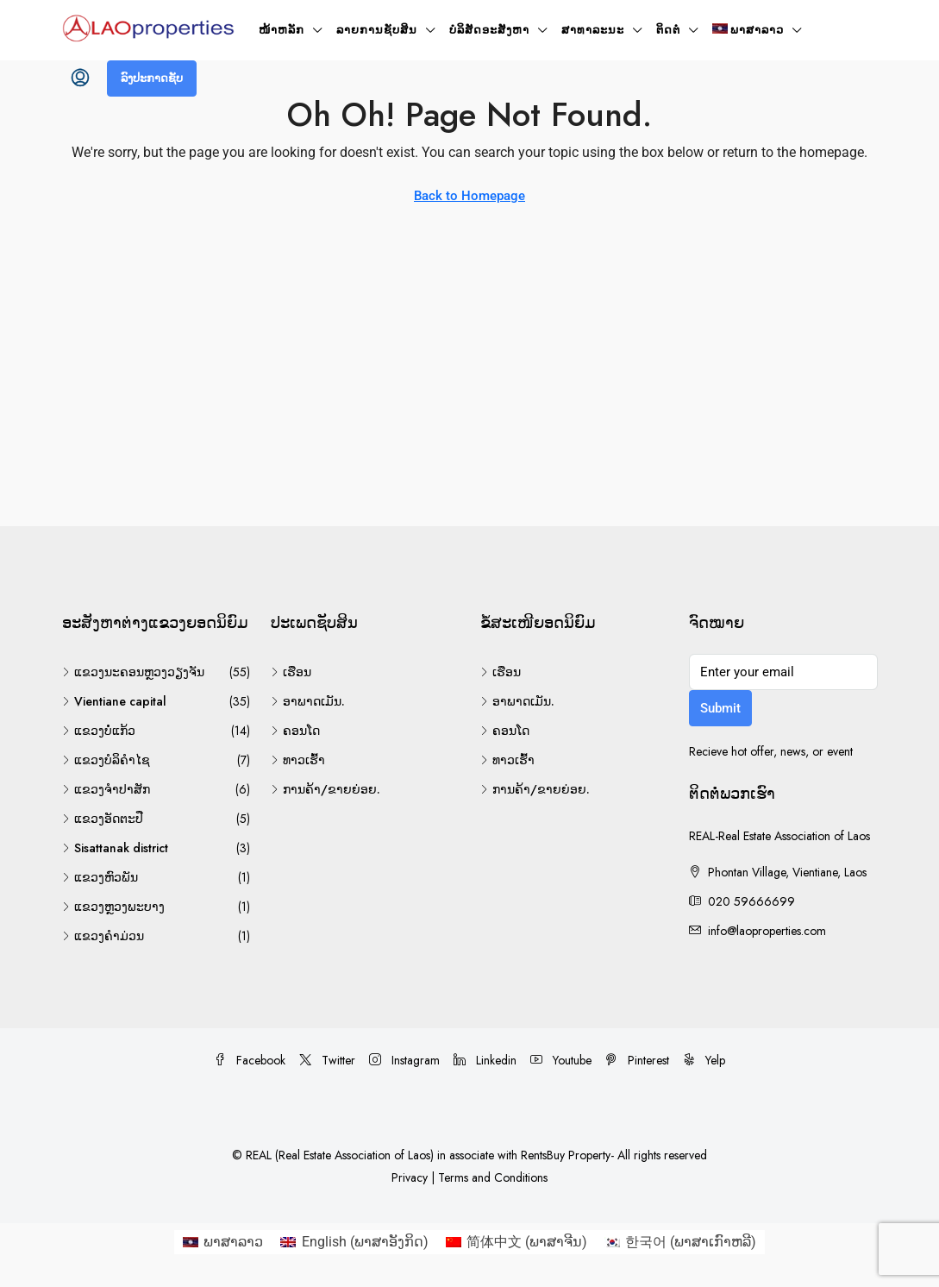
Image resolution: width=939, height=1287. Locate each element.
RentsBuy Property (565, 1155)
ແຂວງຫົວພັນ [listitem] (100, 877)
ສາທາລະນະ (592, 30)
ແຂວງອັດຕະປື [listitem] (102, 818)
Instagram (404, 1060)
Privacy (409, 1177)
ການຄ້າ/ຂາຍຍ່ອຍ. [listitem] (325, 789)
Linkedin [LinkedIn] (485, 1060)
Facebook (249, 1060)
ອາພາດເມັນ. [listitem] (308, 701)
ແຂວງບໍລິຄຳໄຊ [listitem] (106, 760)
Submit (720, 708)
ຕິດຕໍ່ (668, 30)
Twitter (327, 1060)
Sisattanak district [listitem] (115, 848)
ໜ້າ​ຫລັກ (281, 30)
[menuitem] (80, 78)
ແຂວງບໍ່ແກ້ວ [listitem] (98, 730)
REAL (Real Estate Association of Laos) (341, 1155)
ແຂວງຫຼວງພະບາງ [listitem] (113, 906)
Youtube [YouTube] (561, 1060)
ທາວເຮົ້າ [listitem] (298, 760)
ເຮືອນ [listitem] (291, 672)
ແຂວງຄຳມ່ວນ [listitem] (103, 936)
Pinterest (637, 1060)
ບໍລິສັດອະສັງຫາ (489, 30)
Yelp (704, 1060)
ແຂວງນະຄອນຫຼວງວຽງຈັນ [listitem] (133, 672)
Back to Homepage (469, 196)
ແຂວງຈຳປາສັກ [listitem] (106, 789)
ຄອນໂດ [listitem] (295, 730)
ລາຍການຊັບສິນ (376, 30)
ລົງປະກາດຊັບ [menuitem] (152, 78)
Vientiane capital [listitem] (114, 701)
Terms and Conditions (493, 1177)
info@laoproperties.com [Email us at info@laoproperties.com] (767, 930)
